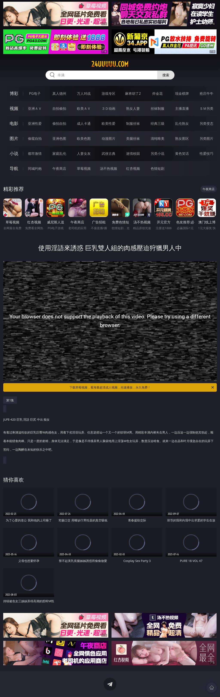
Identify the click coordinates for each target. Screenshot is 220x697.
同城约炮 (35, 168)
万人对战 (84, 93)
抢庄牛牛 (206, 93)
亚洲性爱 (35, 123)
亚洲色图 (59, 138)
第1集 (10, 400)
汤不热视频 (108, 168)
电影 (14, 123)
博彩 (14, 93)
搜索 (165, 75)
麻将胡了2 (133, 93)
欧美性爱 (108, 123)
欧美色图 (84, 138)
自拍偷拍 (59, 108)
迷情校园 (133, 153)
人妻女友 (84, 153)
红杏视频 (133, 168)
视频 (14, 108)
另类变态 (206, 123)
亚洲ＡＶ (35, 108)
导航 (14, 168)
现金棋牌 (182, 93)
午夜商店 (59, 168)
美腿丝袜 (133, 138)
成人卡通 (84, 123)
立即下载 (140, 687)
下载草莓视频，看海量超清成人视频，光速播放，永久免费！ (142, 387)
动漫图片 (108, 138)
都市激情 (35, 153)
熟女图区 (182, 138)
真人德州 (59, 93)
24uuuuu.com (109, 64)
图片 (14, 138)
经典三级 (157, 123)
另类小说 (157, 153)
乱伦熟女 (182, 123)
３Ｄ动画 (108, 108)
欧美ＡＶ (84, 108)
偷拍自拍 (59, 123)
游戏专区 (108, 93)
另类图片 (206, 138)
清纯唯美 (157, 138)
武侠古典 (108, 153)
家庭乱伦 (59, 153)
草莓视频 (84, 168)
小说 (14, 153)
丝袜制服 (157, 108)
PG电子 (34, 93)
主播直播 (182, 108)
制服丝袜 (133, 123)
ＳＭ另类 (206, 108)
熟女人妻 (133, 108)
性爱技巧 (206, 153)
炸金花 (157, 93)
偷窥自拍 (35, 138)
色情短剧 (157, 168)
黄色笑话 (182, 153)
